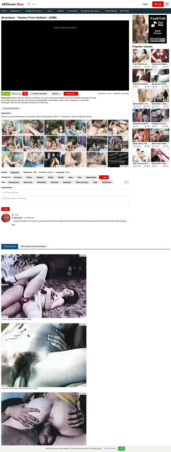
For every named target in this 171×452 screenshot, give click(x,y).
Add (103, 177)
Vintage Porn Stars (34, 11)
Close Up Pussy (82, 182)
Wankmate (18, 218)
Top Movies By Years (91, 11)
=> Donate (93, 441)
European (18, 177)
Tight (95, 182)
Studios (61, 11)
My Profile (124, 11)
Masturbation (91, 177)
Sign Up (158, 4)
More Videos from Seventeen (33, 258)
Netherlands (106, 182)
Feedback (77, 441)
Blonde (60, 177)
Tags (50, 11)
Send (5, 209)
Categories (16, 11)
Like (5, 93)
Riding (50, 177)
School (29, 177)
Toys (79, 177)
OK (121, 449)
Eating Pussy (14, 182)
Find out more (110, 448)
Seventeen (15, 172)
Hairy (71, 177)
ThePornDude (111, 11)
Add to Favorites (39, 94)
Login (146, 4)
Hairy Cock (28, 182)
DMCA (85, 441)
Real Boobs (41, 182)
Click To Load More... (85, 351)
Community (72, 11)
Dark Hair (54, 182)
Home (3, 11)
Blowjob (40, 177)
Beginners (67, 182)
